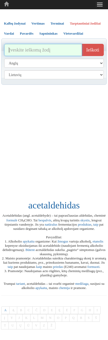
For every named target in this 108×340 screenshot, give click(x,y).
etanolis (98, 241)
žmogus (63, 241)
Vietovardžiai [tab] (73, 33)
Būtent (30, 250)
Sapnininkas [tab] (48, 33)
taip (95, 224)
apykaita (28, 241)
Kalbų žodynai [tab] (14, 23)
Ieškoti (92, 50)
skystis (85, 220)
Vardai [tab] (9, 33)
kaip (39, 267)
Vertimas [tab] (38, 23)
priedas (58, 267)
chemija (64, 288)
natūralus (51, 224)
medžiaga (81, 284)
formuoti (93, 267)
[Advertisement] (52, 139)
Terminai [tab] (57, 23)
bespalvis (44, 220)
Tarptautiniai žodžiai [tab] (85, 23)
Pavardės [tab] (26, 33)
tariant (20, 284)
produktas (84, 224)
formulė (11, 220)
